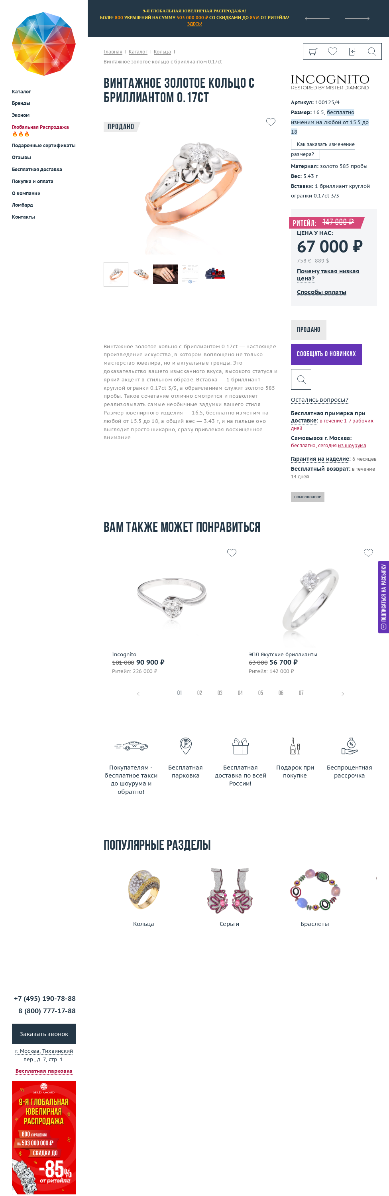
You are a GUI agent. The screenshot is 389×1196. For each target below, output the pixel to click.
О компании (26, 135)
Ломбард (22, 147)
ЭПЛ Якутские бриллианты (283, 654)
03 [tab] (220, 694)
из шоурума (352, 445)
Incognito (124, 654)
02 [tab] (199, 694)
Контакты (23, 159)
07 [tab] (301, 694)
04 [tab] (240, 694)
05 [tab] (260, 694)
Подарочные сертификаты (44, 88)
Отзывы (21, 100)
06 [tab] (281, 694)
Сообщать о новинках (326, 354)
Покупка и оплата (32, 123)
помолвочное (307, 496)
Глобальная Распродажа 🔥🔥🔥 (40, 72)
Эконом (20, 57)
